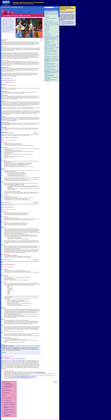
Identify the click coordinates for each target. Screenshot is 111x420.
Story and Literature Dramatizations (50, 18)
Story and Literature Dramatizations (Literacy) (8, 384)
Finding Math (47, 25)
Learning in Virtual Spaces (49, 68)
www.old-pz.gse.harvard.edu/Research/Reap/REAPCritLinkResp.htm (24, 376)
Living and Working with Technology (51, 66)
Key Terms (4, 395)
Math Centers (47, 27)
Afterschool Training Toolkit (68, 11)
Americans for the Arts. (41, 371)
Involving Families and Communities (51, 58)
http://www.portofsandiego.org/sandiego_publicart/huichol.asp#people (13, 358)
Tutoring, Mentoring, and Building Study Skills (50, 80)
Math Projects (47, 30)
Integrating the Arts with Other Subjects (51, 56)
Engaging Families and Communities (51, 44)
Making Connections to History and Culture (50, 52)
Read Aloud (47, 16)
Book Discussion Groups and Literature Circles (51, 15)
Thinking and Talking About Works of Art (51, 55)
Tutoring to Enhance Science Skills (50, 45)
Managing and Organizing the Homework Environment (49, 75)
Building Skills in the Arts (49, 48)
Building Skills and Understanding (50, 69)
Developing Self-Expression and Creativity (50, 61)
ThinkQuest (4, 352)
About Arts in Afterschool (7, 390)
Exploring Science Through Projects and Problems (51, 40)
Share (55, 381)
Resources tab (21, 163)
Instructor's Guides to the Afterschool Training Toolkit (68, 22)
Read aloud (6, 170)
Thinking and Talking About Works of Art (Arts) (8, 386)
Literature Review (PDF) (7, 397)
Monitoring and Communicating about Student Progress (51, 78)
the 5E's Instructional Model (11, 120)
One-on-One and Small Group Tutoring (51, 22)
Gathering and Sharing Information (50, 63)
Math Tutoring (47, 33)
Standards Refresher (6, 392)
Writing (46, 19)
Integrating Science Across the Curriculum (49, 42)
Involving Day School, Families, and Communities (50, 73)
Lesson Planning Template (5, 80)
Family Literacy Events (48, 21)
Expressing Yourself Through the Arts (51, 50)
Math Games (47, 28)
